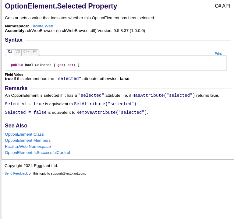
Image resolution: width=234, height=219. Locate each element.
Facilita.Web (41, 26)
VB (18, 51)
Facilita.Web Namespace (28, 151)
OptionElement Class (24, 139)
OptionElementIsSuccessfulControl (37, 157)
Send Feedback (16, 178)
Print (218, 53)
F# (35, 51)
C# (10, 51)
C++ (26, 51)
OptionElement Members (28, 145)
